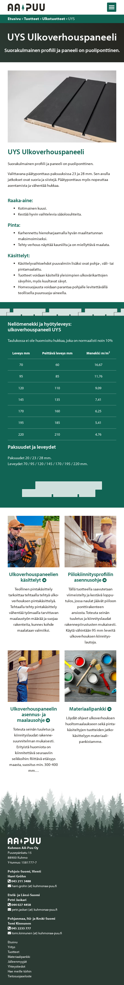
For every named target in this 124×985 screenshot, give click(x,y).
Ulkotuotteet (53, 18)
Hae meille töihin (19, 971)
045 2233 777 (19, 928)
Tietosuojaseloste (20, 976)
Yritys (11, 947)
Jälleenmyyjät (17, 961)
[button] (111, 7)
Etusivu (14, 18)
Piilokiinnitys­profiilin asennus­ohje (90, 577)
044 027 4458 (19, 904)
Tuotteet (31, 18)
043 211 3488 (19, 881)
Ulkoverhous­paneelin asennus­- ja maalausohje (33, 714)
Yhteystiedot (16, 966)
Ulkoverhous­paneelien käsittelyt (33, 577)
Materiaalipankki (87, 708)
